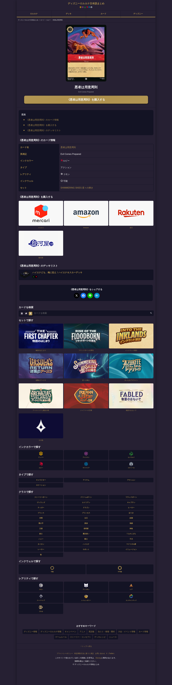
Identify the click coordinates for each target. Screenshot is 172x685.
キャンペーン (70, 631)
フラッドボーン (131, 497)
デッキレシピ (100, 637)
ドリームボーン (86, 497)
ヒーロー (131, 508)
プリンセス (86, 513)
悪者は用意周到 (68, 147)
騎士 (86, 539)
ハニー (40, 539)
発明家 (86, 529)
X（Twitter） (110, 653)
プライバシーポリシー (65, 653)
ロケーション (41, 485)
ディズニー (138, 14)
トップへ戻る (86, 646)
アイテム (86, 480)
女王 (86, 518)
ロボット (86, 549)
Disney (98, 658)
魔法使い (86, 534)
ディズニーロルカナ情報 (51, 631)
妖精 (131, 518)
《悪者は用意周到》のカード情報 (42, 120)
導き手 (40, 523)
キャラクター (41, 480)
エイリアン (86, 502)
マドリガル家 (131, 544)
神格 (131, 529)
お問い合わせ (100, 653)
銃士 (41, 534)
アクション (131, 480)
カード (103, 14)
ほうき (131, 513)
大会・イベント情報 (126, 631)
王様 (41, 529)
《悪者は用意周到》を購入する (86, 99)
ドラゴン (86, 508)
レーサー (41, 549)
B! (97, 295)
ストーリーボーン (40, 497)
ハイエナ (86, 544)
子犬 (131, 539)
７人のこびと (131, 534)
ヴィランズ (41, 502)
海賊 (131, 523)
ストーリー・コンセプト (80, 637)
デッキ (68, 14)
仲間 (41, 518)
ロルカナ (34, 14)
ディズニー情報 (30, 631)
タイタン (41, 544)
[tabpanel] (86, 53)
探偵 (86, 523)
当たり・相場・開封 (106, 631)
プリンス (41, 513)
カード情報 (143, 631)
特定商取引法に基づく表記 (84, 653)
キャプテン (131, 502)
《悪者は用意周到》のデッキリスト (43, 130)
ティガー (41, 508)
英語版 (91, 631)
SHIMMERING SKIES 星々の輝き (77, 188)
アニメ (82, 631)
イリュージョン (131, 549)
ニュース (113, 637)
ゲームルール (61, 637)
